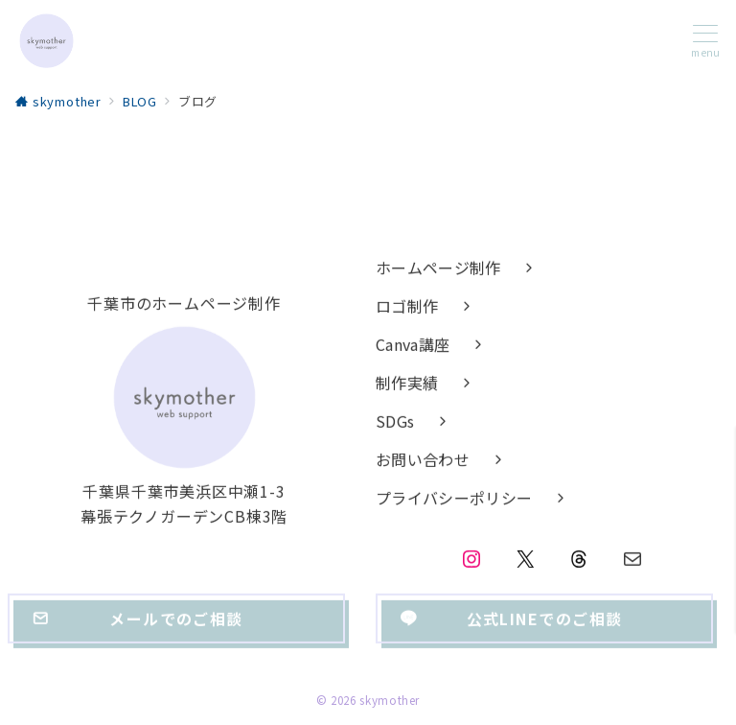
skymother (389, 700)
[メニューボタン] (705, 41)
